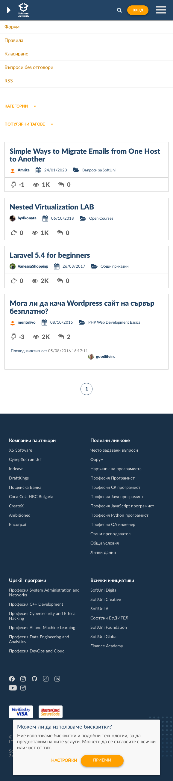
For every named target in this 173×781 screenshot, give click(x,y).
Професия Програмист (112, 478)
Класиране (16, 54)
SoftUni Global (103, 637)
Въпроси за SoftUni (99, 170)
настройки (64, 761)
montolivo (27, 323)
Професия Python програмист (119, 515)
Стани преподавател (110, 534)
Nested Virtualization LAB (52, 207)
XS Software (20, 450)
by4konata (27, 218)
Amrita (24, 170)
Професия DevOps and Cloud (37, 651)
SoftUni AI (100, 609)
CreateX (16, 506)
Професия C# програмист (115, 488)
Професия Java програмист (116, 497)
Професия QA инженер (112, 525)
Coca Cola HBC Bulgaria (31, 497)
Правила (13, 40)
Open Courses (101, 219)
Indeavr (16, 469)
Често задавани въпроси (114, 450)
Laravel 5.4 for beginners (50, 255)
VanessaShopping (33, 267)
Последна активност (29, 351)
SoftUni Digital (103, 590)
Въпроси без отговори (28, 67)
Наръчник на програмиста (116, 469)
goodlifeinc (105, 357)
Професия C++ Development (36, 604)
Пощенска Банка (25, 488)
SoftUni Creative (105, 600)
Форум (11, 27)
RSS (8, 81)
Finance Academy (106, 646)
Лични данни (103, 553)
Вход (138, 10)
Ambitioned (20, 515)
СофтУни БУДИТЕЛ (109, 618)
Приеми (102, 761)
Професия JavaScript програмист (122, 506)
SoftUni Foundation (108, 627)
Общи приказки (114, 267)
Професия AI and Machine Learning (42, 628)
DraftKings (19, 478)
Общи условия (104, 543)
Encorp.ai (17, 525)
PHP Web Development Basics (114, 323)
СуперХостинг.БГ (25, 460)
